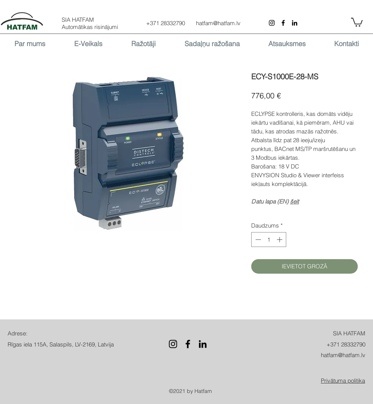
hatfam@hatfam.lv (218, 23)
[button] (357, 22)
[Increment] (280, 239)
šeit (294, 201)
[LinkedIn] (294, 23)
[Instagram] (272, 23)
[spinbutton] (269, 239)
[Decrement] (257, 239)
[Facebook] (283, 23)
